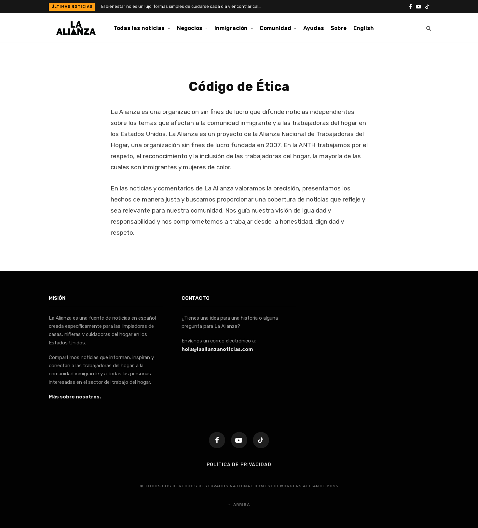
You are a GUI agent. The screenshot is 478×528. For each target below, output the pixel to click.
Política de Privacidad (239, 464)
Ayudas (313, 28)
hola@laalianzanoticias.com (217, 349)
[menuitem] (363, 28)
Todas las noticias (139, 28)
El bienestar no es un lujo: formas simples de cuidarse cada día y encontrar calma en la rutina (184, 6)
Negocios (189, 28)
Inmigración (231, 28)
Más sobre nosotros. (75, 397)
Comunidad (275, 28)
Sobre (339, 28)
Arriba (239, 504)
